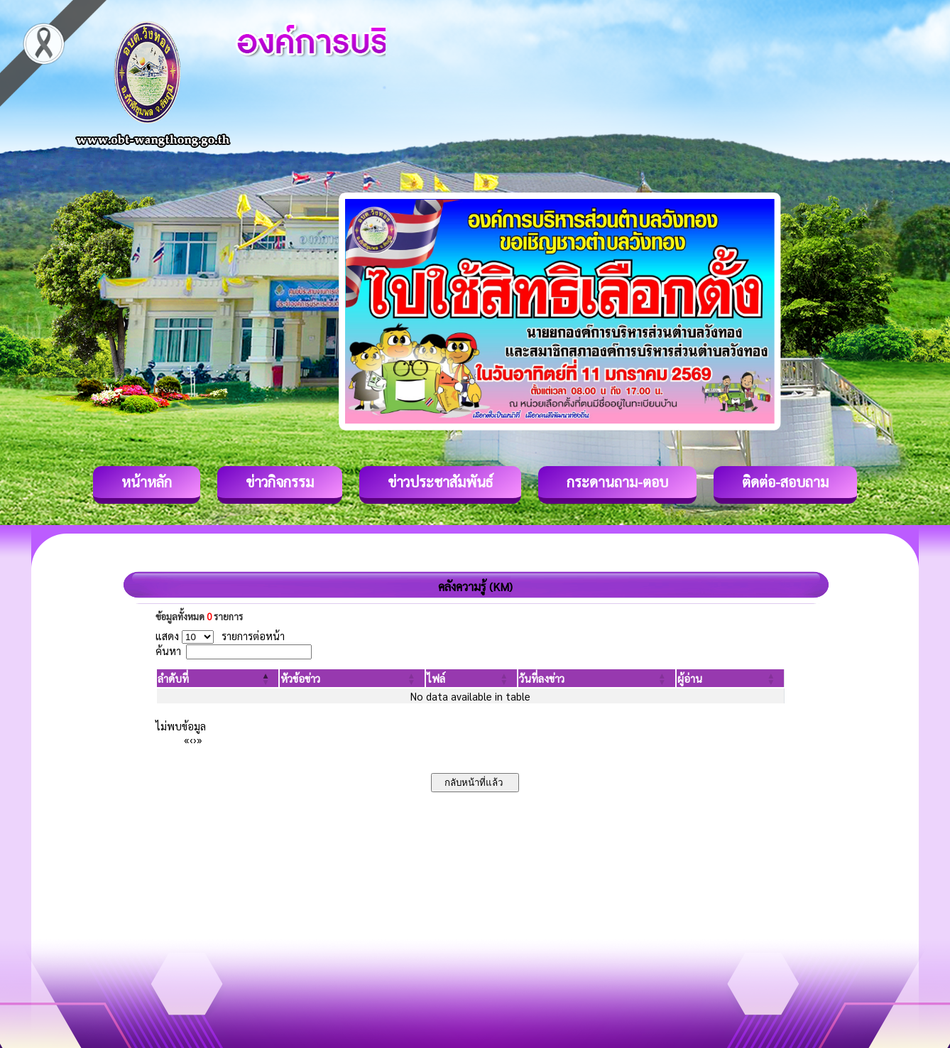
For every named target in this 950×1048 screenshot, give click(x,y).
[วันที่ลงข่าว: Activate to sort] (596, 678)
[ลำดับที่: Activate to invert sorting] (217, 678)
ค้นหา (168, 650)
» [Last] (199, 739)
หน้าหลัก (146, 481)
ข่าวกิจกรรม (280, 481)
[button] (173, 678)
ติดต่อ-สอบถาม (785, 481)
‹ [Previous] (191, 739)
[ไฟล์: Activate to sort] (472, 678)
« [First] (187, 739)
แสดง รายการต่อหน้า (220, 635)
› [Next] (195, 739)
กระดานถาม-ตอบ (617, 481)
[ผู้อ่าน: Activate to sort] (731, 678)
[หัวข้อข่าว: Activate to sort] (352, 678)
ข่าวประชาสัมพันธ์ (440, 481)
